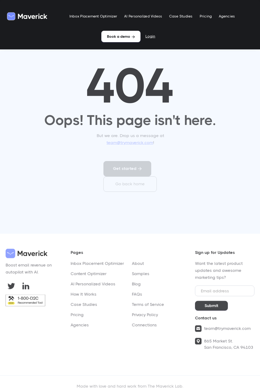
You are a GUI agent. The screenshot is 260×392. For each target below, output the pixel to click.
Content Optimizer (88, 275)
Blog (136, 285)
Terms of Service (148, 306)
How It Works (83, 295)
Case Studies (181, 16)
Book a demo (121, 36)
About (138, 265)
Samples (140, 275)
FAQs (137, 295)
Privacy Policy (145, 316)
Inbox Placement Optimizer (93, 16)
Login (150, 36)
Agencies (227, 16)
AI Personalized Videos (143, 16)
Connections (144, 326)
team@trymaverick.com (129, 142)
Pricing (206, 16)
